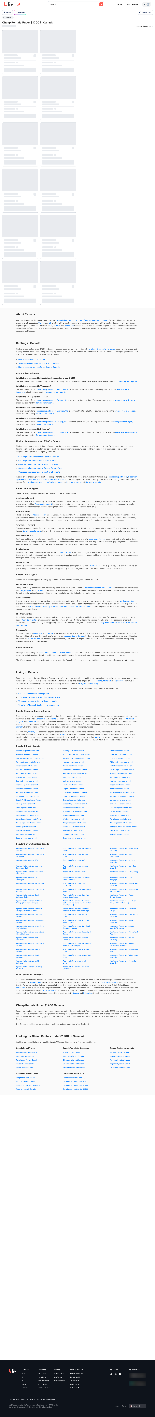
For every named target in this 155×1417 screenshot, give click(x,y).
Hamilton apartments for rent (12, 920)
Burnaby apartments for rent (57, 871)
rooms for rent (46, 724)
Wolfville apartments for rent (12, 977)
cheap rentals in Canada (37, 721)
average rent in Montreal (41, 432)
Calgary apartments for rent (57, 924)
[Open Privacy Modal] (18, 4)
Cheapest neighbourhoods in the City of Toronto (25, 501)
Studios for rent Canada (56, 1293)
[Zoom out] (151, 1410)
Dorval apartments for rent (57, 954)
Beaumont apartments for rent (58, 939)
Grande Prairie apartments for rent (59, 943)
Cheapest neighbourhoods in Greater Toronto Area (26, 497)
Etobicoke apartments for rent (58, 897)
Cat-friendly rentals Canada (12, 1333)
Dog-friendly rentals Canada (12, 1329)
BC (14, 327)
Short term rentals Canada (56, 1322)
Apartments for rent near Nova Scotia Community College (16, 1131)
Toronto (68, 330)
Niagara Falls (65, 1204)
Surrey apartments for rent (12, 874)
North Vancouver (17, 1220)
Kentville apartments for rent (12, 969)
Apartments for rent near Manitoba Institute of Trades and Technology (60, 1102)
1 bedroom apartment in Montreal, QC (38, 429)
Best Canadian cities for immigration (20, 797)
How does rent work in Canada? (18, 369)
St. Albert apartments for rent (13, 947)
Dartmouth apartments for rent (13, 962)
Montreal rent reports (11, 434)
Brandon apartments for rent (57, 996)
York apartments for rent (56, 916)
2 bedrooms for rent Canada (57, 1300)
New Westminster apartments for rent (16, 882)
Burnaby (55, 836)
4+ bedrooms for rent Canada (58, 1308)
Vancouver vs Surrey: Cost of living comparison (24, 805)
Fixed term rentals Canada (57, 1329)
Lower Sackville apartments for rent (15, 973)
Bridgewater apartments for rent (59, 962)
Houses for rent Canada (11, 1304)
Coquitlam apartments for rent (58, 878)
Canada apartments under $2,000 (15, 1351)
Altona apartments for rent (12, 996)
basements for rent (10, 592)
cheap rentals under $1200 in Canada (41, 740)
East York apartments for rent (13, 916)
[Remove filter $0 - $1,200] (12, 17)
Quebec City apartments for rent (59, 950)
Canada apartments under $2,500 (15, 1355)
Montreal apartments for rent (57, 947)
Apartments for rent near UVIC (58, 1047)
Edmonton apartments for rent (13, 928)
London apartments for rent (12, 924)
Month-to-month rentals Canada (59, 1326)
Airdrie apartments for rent (12, 931)
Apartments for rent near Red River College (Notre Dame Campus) (60, 1089)
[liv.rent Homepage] (8, 4)
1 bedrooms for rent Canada (57, 1297)
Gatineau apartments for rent (13, 954)
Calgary (19, 785)
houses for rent (25, 554)
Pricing (119, 4)
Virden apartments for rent (12, 1000)
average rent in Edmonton (42, 458)
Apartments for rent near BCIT (58, 1032)
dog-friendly (62, 657)
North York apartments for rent (13, 897)
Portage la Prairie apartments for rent (16, 988)
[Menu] (146, 4)
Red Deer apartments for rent (58, 931)
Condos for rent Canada (11, 1297)
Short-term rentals (66, 697)
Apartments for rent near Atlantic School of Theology (59, 1131)
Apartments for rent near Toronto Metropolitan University (14, 1160)
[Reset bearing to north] (151, 1413)
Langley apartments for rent (12, 886)
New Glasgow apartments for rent (59, 977)
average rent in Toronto (41, 418)
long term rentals (18, 516)
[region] (116, 718)
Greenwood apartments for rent (58, 966)
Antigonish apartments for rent (13, 981)
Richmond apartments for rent (58, 874)
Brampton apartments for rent (13, 909)
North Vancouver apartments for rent (15, 878)
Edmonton (43, 828)
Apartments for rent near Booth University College (13, 1083)
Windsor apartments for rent (57, 973)
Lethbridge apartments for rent (13, 939)
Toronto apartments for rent (57, 893)
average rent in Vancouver (42, 405)
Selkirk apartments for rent (12, 985)
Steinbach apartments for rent (58, 988)
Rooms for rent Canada (10, 1308)
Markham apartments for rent (58, 912)
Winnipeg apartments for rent (58, 981)
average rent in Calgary (41, 445)
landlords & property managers (15, 359)
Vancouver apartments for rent (13, 871)
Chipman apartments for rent (57, 928)
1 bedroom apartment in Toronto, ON (37, 415)
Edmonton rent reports (12, 461)
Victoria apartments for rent (12, 893)
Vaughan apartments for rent (13, 905)
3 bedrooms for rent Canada (57, 1304)
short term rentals (37, 516)
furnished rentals (50, 514)
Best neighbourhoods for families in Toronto (23, 489)
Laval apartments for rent (11, 950)
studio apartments (21, 511)
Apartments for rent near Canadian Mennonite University (60, 1083)
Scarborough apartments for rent (14, 901)
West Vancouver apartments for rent (60, 882)
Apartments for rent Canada (12, 1293)
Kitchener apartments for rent (58, 920)
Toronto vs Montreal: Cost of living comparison (24, 809)
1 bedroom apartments (33, 508)
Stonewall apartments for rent (58, 985)
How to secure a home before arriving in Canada (25, 377)
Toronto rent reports (11, 421)
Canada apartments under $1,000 (14, 1343)
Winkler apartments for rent (57, 992)
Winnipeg (31, 785)
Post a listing (132, 4)
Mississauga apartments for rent (59, 901)
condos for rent (50, 608)
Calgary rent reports (11, 448)
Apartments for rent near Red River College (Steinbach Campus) (15, 1102)
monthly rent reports (42, 394)
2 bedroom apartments (54, 508)
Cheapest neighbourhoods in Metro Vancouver (24, 493)
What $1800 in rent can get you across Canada (24, 373)
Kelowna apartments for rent (12, 890)
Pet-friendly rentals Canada (12, 1326)
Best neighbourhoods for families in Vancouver (24, 485)
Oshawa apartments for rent (57, 909)
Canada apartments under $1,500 (14, 1347)
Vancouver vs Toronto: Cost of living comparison (25, 801)
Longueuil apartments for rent (58, 958)
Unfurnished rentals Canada (12, 1322)
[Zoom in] (151, 1406)
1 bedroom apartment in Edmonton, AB (38, 456)
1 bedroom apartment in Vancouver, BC (38, 402)
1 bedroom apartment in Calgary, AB (37, 442)
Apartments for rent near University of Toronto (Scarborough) (61, 1155)
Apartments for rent (10, 541)
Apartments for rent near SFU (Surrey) (16, 1053)
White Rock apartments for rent (58, 890)
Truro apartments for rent (11, 966)
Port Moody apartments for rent (58, 886)
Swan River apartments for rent (13, 1004)
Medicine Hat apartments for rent (14, 943)
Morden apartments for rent (12, 992)
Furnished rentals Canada (11, 1318)
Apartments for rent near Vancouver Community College (60, 1036)
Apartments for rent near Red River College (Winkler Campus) (60, 1094)
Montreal (69, 779)
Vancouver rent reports (12, 407)
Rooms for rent (8, 627)
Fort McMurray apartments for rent (60, 935)
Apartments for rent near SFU (13, 1032)
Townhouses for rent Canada (13, 1300)
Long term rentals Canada (56, 1318)
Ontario (5, 327)
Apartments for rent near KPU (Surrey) (16, 1064)
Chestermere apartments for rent (14, 935)
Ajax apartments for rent (11, 912)
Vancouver (6, 333)
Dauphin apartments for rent (57, 1000)
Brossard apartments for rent (13, 958)
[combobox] (50, 4)
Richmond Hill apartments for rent (59, 905)
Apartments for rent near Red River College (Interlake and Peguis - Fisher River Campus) (16, 1095)
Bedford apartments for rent (57, 969)
